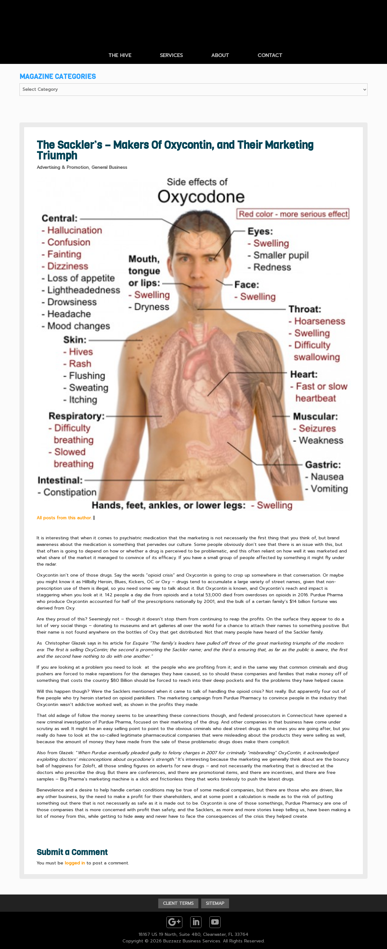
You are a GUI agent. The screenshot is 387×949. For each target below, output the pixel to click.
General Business (109, 167)
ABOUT (220, 55)
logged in (75, 863)
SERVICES (171, 55)
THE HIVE (119, 55)
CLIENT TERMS (178, 903)
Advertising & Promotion (63, 167)
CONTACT (270, 55)
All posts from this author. (64, 518)
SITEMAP (215, 903)
